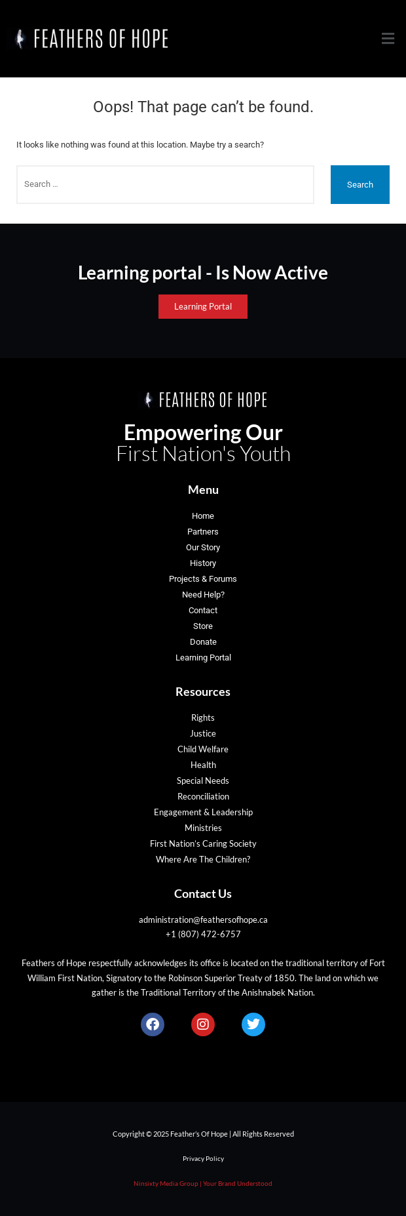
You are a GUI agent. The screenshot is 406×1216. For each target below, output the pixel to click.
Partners (203, 532)
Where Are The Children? (203, 859)
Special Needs (203, 780)
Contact (203, 610)
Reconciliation (203, 796)
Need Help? (203, 594)
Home (203, 516)
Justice (203, 733)
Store (203, 626)
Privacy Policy (203, 1158)
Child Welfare (203, 749)
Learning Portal (203, 657)
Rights (203, 717)
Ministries (203, 827)
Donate (203, 642)
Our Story (203, 547)
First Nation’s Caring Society (203, 843)
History (203, 563)
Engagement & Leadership (203, 812)
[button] (388, 38)
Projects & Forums (203, 579)
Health (203, 765)
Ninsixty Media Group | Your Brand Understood (203, 1183)
